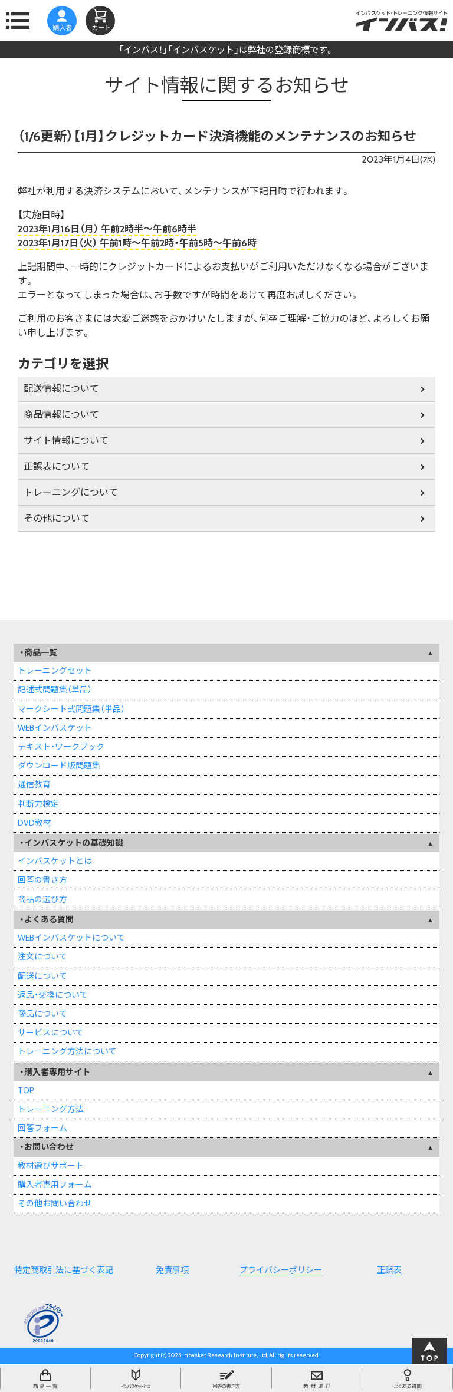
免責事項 (172, 1270)
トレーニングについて (71, 492)
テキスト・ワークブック (61, 746)
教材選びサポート (51, 1165)
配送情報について (61, 388)
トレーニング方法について (67, 1051)
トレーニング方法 (51, 1109)
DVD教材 (34, 822)
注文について (42, 956)
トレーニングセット (55, 670)
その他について (57, 518)
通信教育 (34, 784)
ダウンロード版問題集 (59, 765)
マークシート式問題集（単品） (71, 709)
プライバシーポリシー (280, 1270)
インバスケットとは (55, 861)
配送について (42, 976)
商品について (42, 1013)
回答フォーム (42, 1128)
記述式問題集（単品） (55, 689)
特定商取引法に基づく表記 (63, 1270)
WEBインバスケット (55, 728)
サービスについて (51, 1032)
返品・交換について (53, 994)
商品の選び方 (42, 899)
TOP (26, 1090)
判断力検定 (38, 804)
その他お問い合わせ (55, 1203)
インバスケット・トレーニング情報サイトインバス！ (401, 20)
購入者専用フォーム (55, 1184)
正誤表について (57, 466)
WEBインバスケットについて (71, 937)
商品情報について (61, 414)
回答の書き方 (42, 880)
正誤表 (389, 1270)
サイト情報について (66, 440)
